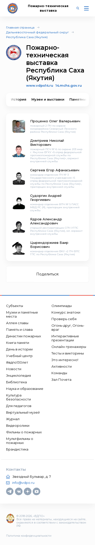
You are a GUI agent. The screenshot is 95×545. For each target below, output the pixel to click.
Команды (59, 373)
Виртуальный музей (23, 412)
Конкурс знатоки (65, 312)
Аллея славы (17, 323)
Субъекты (14, 306)
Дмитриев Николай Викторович (47, 142)
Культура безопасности (18, 397)
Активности (61, 366)
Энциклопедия (18, 375)
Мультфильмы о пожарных (19, 441)
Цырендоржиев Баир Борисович (49, 245)
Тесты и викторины (67, 353)
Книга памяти (17, 343)
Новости (13, 369)
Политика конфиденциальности (28, 535)
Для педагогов (18, 406)
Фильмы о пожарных (24, 432)
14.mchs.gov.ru (68, 85)
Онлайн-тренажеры (68, 347)
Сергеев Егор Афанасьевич (54, 170)
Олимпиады (61, 306)
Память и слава (19, 329)
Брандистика (17, 449)
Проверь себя (64, 319)
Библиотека (16, 382)
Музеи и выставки (47, 99)
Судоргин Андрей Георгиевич (46, 198)
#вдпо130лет (17, 362)
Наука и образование (24, 389)
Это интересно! (64, 360)
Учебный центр (19, 356)
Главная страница (20, 27)
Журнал (13, 419)
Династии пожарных (23, 336)
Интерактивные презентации (65, 338)
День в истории (19, 349)
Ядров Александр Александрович (46, 221)
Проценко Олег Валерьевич (55, 121)
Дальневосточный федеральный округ (37, 32)
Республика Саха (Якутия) (27, 37)
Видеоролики (17, 425)
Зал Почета (61, 379)
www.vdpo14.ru (39, 85)
